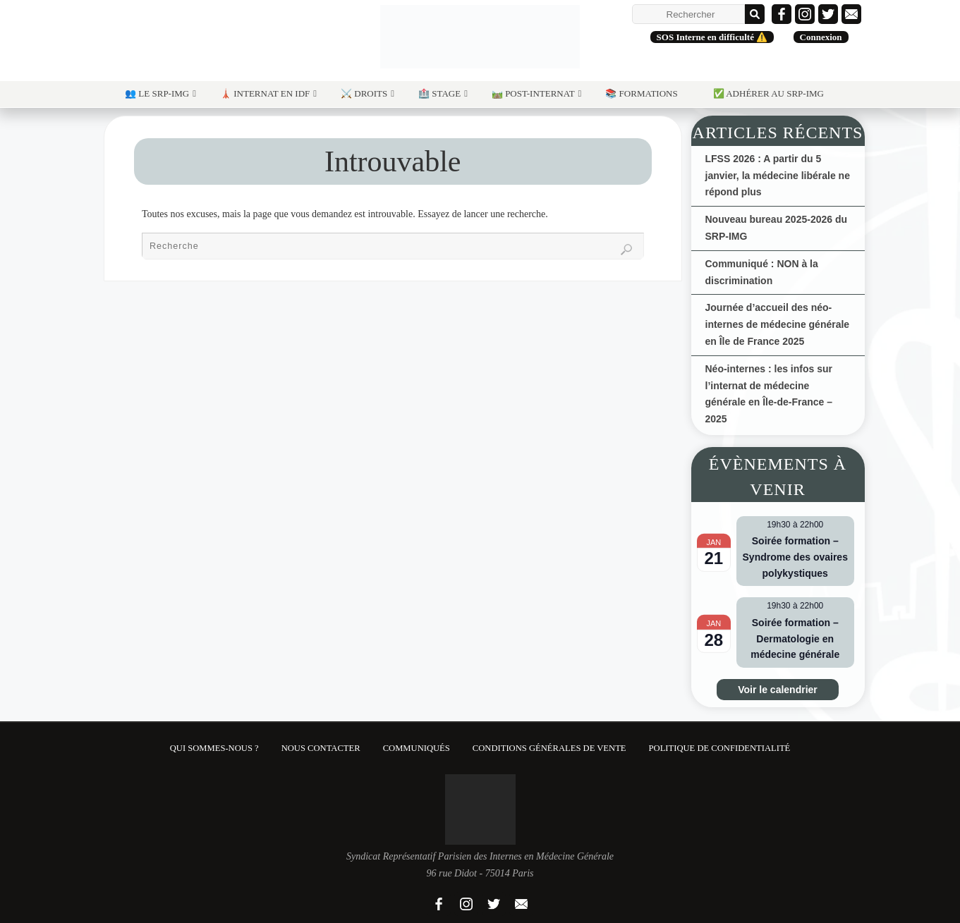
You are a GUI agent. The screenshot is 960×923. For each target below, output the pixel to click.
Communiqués (416, 748)
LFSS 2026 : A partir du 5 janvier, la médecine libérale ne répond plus (777, 175)
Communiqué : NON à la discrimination (761, 272)
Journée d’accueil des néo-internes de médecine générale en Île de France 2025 (777, 324)
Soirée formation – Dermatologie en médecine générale (795, 638)
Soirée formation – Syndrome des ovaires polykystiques (795, 556)
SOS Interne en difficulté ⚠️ (712, 37)
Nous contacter (320, 748)
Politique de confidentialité (720, 748)
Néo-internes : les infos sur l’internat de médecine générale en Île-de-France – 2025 (769, 393)
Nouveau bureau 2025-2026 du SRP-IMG (776, 228)
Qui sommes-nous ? (214, 748)
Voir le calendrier (778, 689)
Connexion (821, 37)
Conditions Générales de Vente (549, 748)
